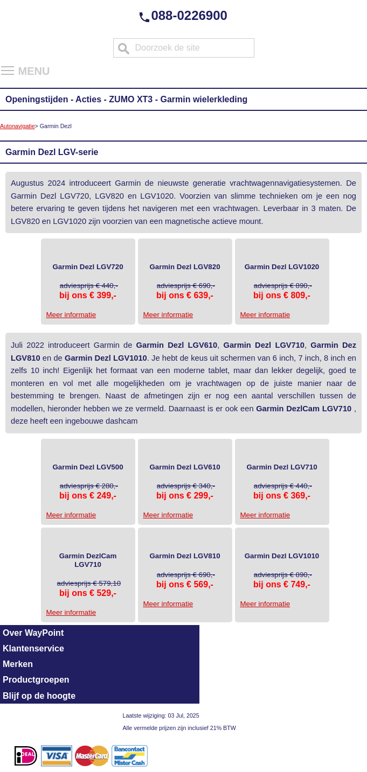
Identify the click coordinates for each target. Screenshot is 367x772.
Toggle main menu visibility (8, 66)
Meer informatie (71, 315)
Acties (88, 99)
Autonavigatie (17, 126)
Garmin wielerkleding (203, 99)
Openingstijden (36, 99)
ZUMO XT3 (131, 99)
